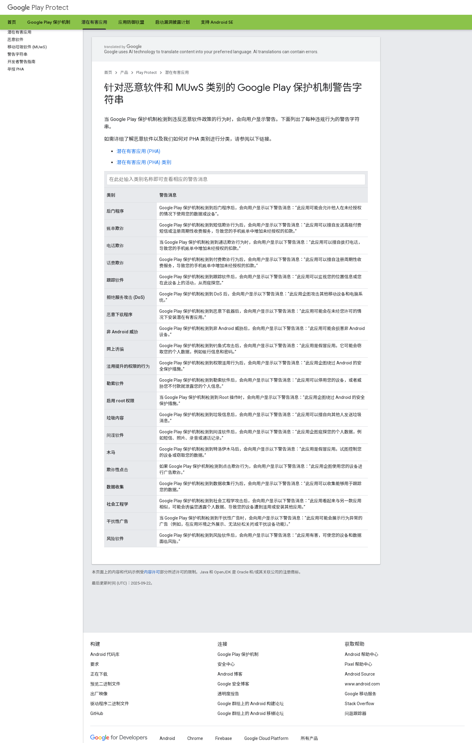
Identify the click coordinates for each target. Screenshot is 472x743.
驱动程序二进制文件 (109, 703)
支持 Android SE (217, 22)
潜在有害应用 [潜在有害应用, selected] (94, 22)
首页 (11, 22)
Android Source (360, 674)
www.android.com (362, 683)
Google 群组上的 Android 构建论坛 (251, 703)
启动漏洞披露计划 (172, 22)
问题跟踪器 (355, 713)
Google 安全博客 (233, 683)
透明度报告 (228, 693)
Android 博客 (230, 674)
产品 (124, 72)
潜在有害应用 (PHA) (138, 151)
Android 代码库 (105, 654)
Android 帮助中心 (361, 654)
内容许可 (152, 572)
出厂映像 (99, 693)
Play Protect (37, 7)
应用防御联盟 (131, 22)
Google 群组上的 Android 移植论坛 (251, 713)
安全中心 (226, 664)
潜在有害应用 (177, 72)
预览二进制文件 (105, 683)
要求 (94, 664)
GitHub (96, 713)
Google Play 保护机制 (48, 22)
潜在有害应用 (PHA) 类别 (143, 162)
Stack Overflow (359, 703)
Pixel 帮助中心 (358, 664)
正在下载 (99, 674)
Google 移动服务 (360, 693)
